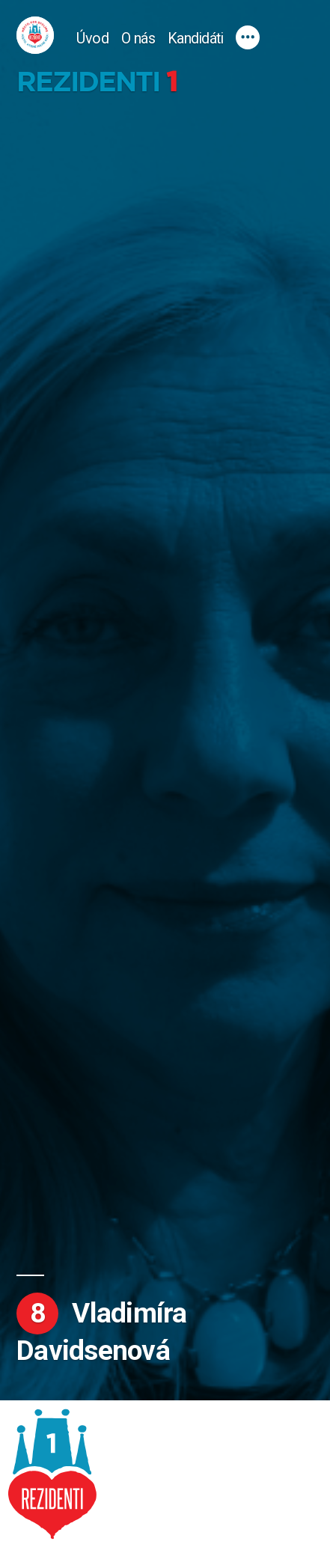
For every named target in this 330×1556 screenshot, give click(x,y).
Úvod (92, 38)
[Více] (248, 37)
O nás (138, 38)
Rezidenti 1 (96, 81)
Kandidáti (196, 38)
